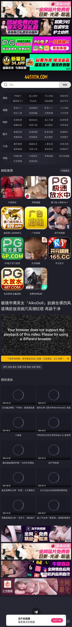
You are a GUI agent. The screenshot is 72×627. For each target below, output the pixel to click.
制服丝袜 (18, 125)
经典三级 (33, 125)
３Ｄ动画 (64, 107)
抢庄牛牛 (64, 100)
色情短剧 (33, 161)
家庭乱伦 (33, 143)
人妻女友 (49, 143)
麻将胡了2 (18, 100)
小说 (5, 146)
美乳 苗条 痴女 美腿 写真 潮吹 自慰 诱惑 (21, 366)
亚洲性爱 (18, 119)
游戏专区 (64, 95)
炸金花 (33, 100)
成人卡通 (49, 119)
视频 (5, 110)
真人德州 (33, 95)
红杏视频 (18, 161)
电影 (5, 122)
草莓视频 (49, 155)
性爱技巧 (64, 149)
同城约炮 (18, 155)
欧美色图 (49, 131)
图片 (5, 134)
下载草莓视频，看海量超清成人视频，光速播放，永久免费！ (38, 358)
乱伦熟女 (49, 125)
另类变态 (64, 125)
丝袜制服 (33, 112)
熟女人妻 (18, 112)
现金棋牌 (49, 100)
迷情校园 (18, 149)
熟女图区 (49, 137)
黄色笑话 (49, 149)
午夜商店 (33, 155)
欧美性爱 (64, 119)
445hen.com (36, 77)
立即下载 (57, 620)
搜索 (65, 84)
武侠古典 (64, 143)
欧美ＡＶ (49, 107)
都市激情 (18, 143)
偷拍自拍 (33, 119)
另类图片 (64, 137)
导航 (5, 158)
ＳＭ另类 (64, 112)
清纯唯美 (33, 137)
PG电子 (17, 95)
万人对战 (49, 95)
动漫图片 (64, 131)
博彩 (5, 98)
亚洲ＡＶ (18, 107)
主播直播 (49, 112)
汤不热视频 (64, 155)
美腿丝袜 (18, 137)
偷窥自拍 (18, 131)
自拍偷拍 (33, 107)
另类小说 (33, 149)
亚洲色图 (33, 131)
